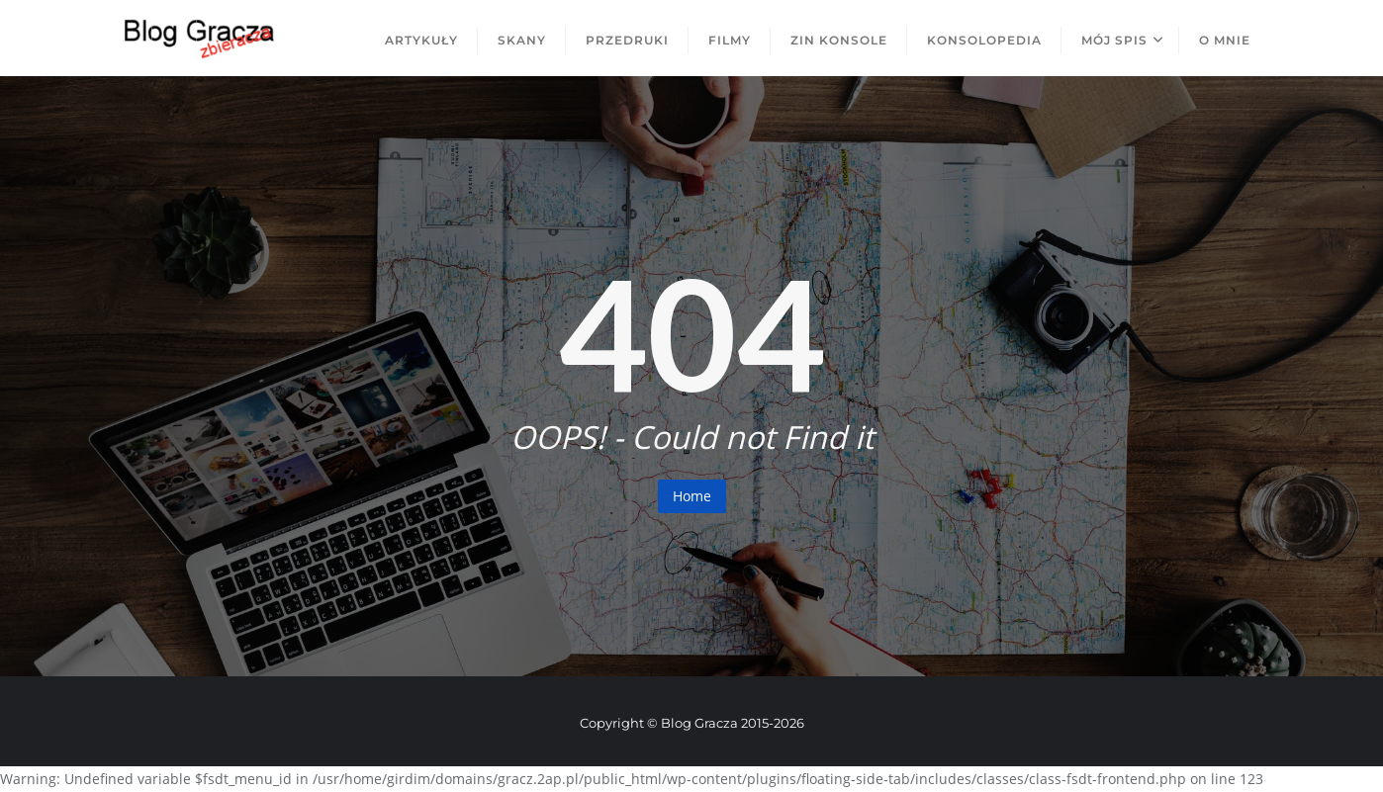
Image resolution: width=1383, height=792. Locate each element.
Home (692, 495)
